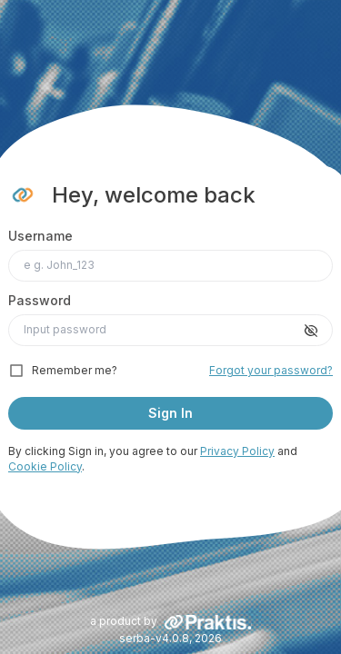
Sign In (170, 413)
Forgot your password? (271, 370)
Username (40, 235)
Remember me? (74, 370)
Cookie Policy (45, 466)
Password (39, 300)
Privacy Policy (237, 451)
